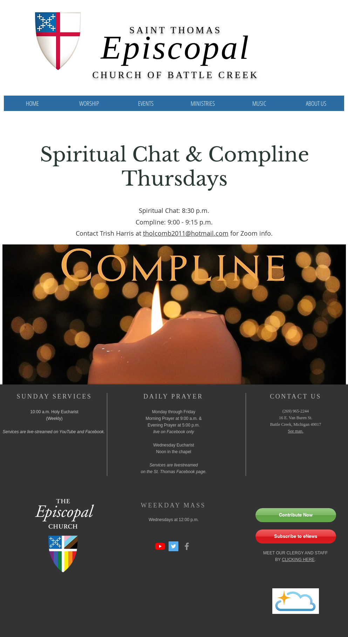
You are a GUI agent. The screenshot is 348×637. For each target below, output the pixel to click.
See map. (295, 431)
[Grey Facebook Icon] (187, 546)
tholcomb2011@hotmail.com (185, 233)
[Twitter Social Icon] (173, 546)
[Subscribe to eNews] (295, 536)
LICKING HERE (300, 559)
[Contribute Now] (295, 515)
